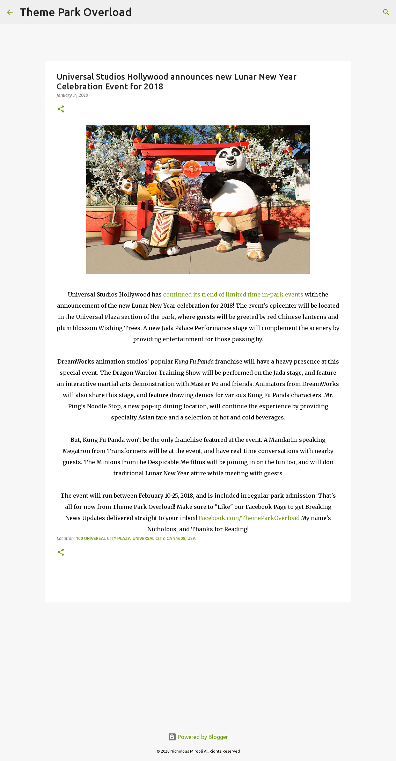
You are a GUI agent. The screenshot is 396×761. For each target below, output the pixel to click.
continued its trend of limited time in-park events (233, 294)
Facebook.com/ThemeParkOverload (249, 517)
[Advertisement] (198, 662)
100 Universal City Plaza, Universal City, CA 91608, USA (136, 538)
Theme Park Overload (76, 12)
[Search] (386, 12)
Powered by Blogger (198, 737)
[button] (61, 109)
